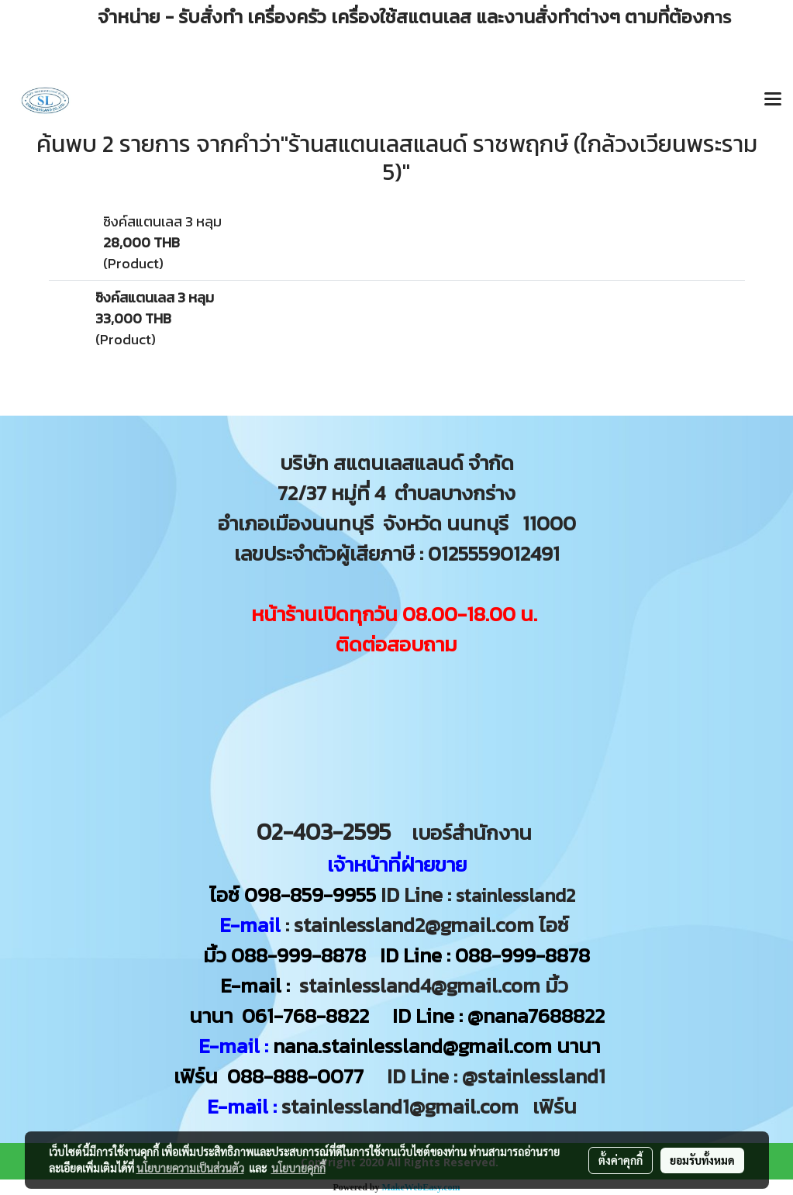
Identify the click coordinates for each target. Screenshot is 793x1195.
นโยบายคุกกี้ (298, 1168)
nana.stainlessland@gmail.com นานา (434, 1046)
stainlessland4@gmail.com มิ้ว (434, 985)
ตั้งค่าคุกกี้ (620, 1160)
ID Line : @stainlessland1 (498, 1076)
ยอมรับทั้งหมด (702, 1160)
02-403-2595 (324, 831)
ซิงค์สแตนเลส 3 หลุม (162, 221)
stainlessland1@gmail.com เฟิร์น (433, 1106)
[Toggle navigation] (773, 100)
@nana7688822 (536, 1015)
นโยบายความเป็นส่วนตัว (190, 1168)
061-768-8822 (307, 1015)
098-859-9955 (310, 894)
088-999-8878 (298, 955)
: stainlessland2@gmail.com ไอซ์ (427, 925)
